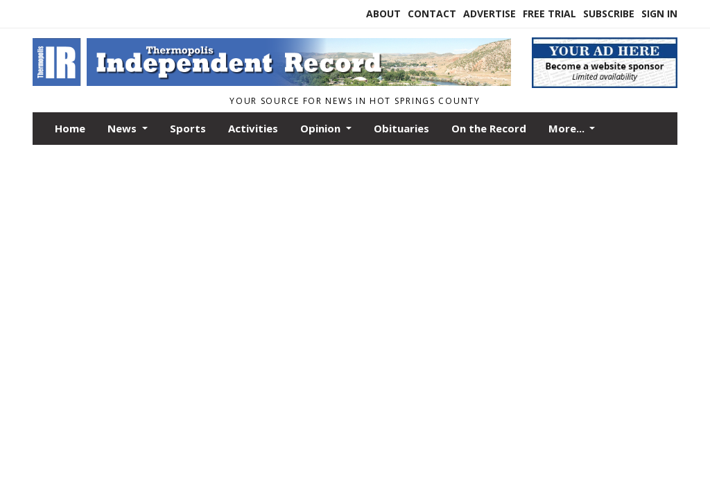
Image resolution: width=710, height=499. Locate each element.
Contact (432, 13)
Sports (188, 128)
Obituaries (401, 128)
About (383, 13)
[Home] (272, 81)
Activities (253, 128)
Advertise (489, 13)
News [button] (123, 128)
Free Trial (549, 13)
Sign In (659, 13)
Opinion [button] (321, 128)
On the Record (488, 128)
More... (567, 128)
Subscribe (608, 13)
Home (70, 128)
